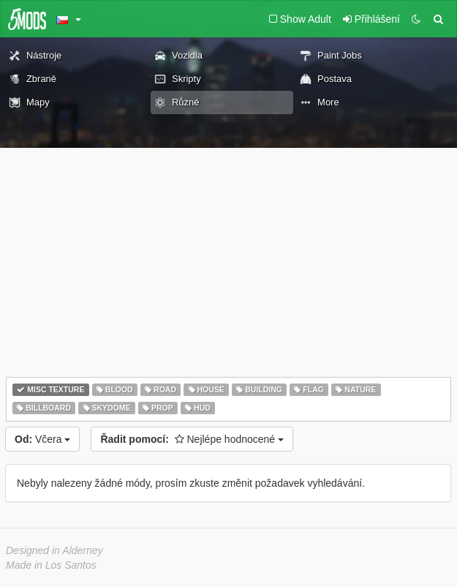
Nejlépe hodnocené (192, 439)
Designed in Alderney (54, 550)
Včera (42, 439)
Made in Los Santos (51, 565)
